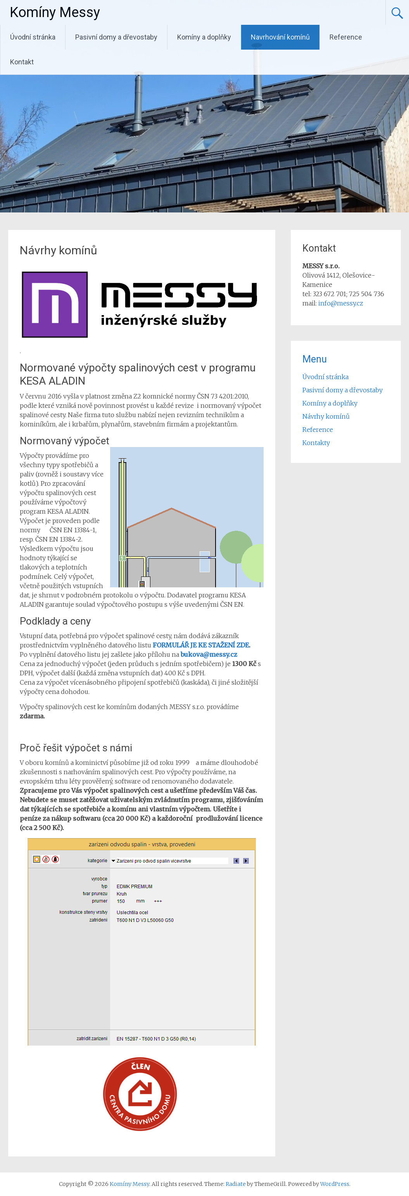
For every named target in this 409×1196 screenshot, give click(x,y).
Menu (314, 359)
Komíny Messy (55, 12)
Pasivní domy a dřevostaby (116, 37)
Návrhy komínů (326, 416)
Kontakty (316, 443)
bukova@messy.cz (209, 654)
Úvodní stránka (32, 37)
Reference (346, 37)
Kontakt (22, 62)
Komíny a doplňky (204, 37)
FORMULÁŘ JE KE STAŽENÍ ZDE (201, 645)
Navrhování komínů (280, 37)
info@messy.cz (340, 303)
